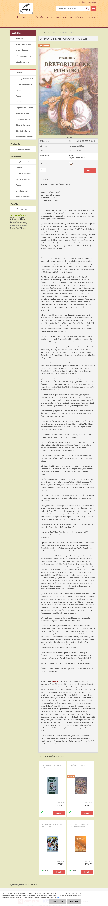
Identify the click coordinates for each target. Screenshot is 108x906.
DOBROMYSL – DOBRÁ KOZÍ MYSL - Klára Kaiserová (80, 825)
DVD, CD (46, 33)
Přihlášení (82, 2)
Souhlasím (74, 901)
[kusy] (43, 170)
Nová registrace (91, 2)
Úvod (41, 33)
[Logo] (26, 8)
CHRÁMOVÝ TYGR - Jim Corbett (78, 766)
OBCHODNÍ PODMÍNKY (36, 17)
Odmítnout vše (57, 901)
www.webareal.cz (31, 884)
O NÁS (24, 17)
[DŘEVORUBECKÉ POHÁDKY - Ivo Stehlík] (68, 48)
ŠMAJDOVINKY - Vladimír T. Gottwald (51, 766)
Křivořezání (87, 716)
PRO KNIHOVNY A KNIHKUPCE (57, 17)
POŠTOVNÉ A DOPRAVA (78, 17)
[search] (87, 8)
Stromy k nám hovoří (80, 725)
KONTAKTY (92, 17)
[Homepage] (17, 17)
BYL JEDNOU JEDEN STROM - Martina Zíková (52, 825)
